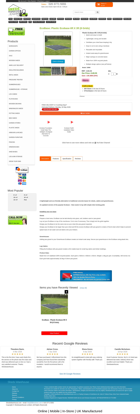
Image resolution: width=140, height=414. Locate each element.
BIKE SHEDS (13, 118)
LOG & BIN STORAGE (15, 156)
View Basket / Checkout (35, 1)
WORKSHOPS (13, 46)
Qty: (109, 71)
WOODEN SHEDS (14, 60)
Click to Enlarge (58, 61)
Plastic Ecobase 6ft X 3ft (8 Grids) (58, 321)
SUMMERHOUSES (14, 84)
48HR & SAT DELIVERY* (16, 65)
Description (45, 159)
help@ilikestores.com (34, 403)
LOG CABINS (13, 94)
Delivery (14, 393)
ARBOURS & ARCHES (15, 132)
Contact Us (15, 391)
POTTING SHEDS (14, 113)
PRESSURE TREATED (16, 79)
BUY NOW (85, 113)
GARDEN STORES (14, 123)
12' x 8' (16, 199)
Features (56, 159)
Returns (14, 395)
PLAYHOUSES (13, 99)
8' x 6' (25, 195)
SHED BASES (13, 152)
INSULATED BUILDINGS (16, 70)
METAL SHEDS (13, 75)
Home (14, 387)
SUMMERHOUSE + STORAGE (18, 89)
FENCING (12, 142)
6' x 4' (15, 195)
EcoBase (45, 320)
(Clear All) (83, 288)
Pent (25, 199)
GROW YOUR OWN (15, 161)
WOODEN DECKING (15, 103)
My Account (22, 1)
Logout (47, 1)
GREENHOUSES (14, 147)
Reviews (78, 159)
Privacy (14, 399)
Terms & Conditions (18, 397)
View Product (54, 333)
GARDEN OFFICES (15, 51)
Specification (67, 159)
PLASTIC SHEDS (14, 128)
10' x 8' (26, 197)
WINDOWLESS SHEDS (16, 108)
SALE (10, 55)
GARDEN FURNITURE (16, 137)
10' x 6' (16, 197)
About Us (15, 389)
